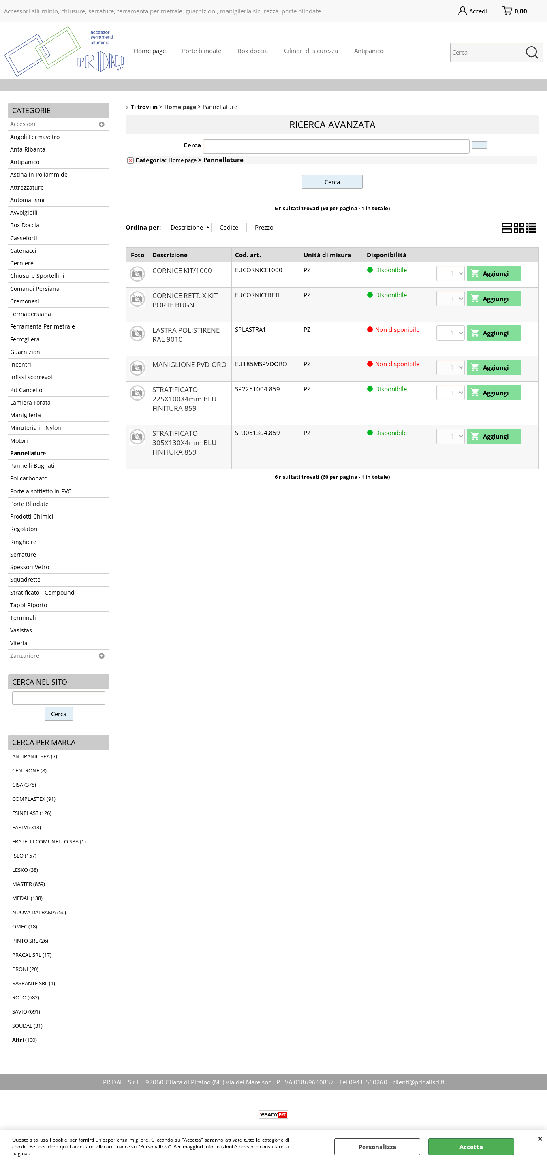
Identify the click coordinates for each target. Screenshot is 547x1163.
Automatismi (27, 200)
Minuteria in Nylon (35, 427)
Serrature (23, 554)
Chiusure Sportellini (37, 276)
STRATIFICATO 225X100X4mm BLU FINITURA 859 (184, 399)
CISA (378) (24, 784)
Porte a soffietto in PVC (40, 491)
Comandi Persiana (35, 288)
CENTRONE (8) (29, 770)
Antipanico (369, 51)
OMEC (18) (24, 926)
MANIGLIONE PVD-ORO (189, 364)
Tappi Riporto (28, 605)
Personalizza (377, 1147)
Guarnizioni (26, 352)
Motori (19, 440)
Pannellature (28, 453)
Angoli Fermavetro (35, 137)
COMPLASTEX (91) (34, 798)
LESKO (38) (25, 869)
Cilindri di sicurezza (311, 51)
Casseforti (23, 238)
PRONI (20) (25, 969)
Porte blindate (201, 51)
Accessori (23, 124)
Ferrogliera (25, 339)
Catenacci (23, 250)
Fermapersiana (30, 314)
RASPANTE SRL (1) (33, 983)
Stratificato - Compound (42, 592)
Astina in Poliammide (39, 174)
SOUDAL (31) (27, 1025)
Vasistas (21, 630)
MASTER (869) (28, 884)
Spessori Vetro (29, 567)
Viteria (19, 643)
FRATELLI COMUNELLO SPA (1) (49, 841)
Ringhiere (23, 542)
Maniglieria (25, 415)
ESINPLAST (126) (31, 813)
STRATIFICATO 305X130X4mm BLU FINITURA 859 (184, 443)
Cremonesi (24, 301)
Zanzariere (24, 655)
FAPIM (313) (26, 827)
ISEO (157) (24, 855)
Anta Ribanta (27, 149)
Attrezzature (27, 187)
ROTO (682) (25, 997)
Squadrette (25, 579)
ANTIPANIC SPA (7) (34, 756)
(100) (24, 1039)
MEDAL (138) (27, 898)
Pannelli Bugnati (32, 465)
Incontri (20, 364)
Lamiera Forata (30, 402)
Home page (150, 51)
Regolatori (24, 529)
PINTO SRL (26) (30, 940)
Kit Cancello (26, 390)
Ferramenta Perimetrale (42, 326)
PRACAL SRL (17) (31, 954)
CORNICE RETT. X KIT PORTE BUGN (185, 300)
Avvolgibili (24, 212)
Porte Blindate (29, 504)
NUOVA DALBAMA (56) (39, 912)
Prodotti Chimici (31, 516)
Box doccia (252, 51)
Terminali (23, 617)
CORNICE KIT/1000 (182, 270)
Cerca (192, 145)
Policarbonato (28, 478)
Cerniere (22, 263)
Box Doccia (24, 225)
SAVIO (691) (26, 1011)
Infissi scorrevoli (32, 377)
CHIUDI (540, 1138)
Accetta (471, 1147)
